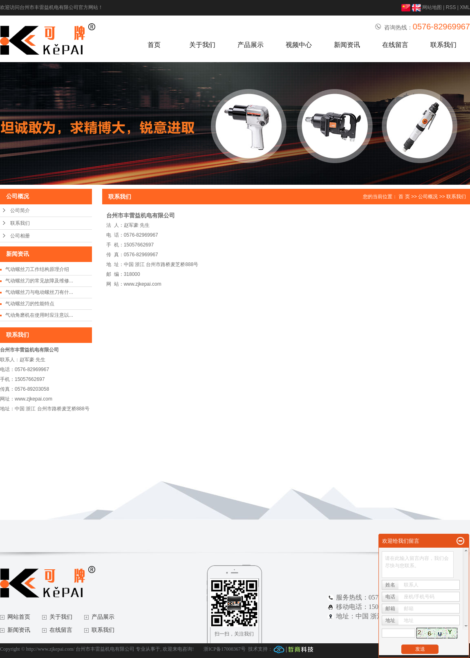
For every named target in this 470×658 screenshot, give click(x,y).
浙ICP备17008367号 (225, 649)
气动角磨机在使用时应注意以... (39, 315)
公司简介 (20, 210)
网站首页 (18, 617)
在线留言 (395, 44)
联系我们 (443, 44)
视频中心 (299, 44)
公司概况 (428, 196)
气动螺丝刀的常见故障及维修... (39, 281)
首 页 (404, 196)
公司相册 (20, 236)
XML (465, 7)
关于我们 (202, 44)
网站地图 (432, 7)
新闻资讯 (347, 44)
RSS (451, 7)
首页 (154, 44)
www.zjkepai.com (142, 284)
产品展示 (250, 44)
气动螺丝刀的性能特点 (29, 304)
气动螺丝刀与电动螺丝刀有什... (39, 292)
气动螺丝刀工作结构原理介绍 (37, 269)
